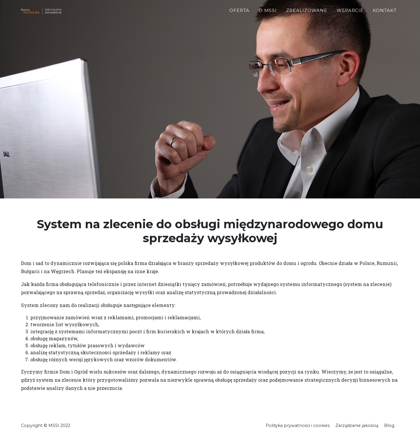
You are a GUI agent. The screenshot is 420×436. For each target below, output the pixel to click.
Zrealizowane (306, 17)
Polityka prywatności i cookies (298, 425)
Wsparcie (350, 17)
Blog (389, 425)
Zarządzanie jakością (356, 425)
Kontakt (385, 17)
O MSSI (268, 17)
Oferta (239, 17)
